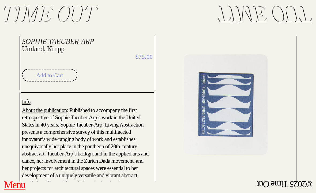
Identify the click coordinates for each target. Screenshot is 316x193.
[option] (225, 99)
